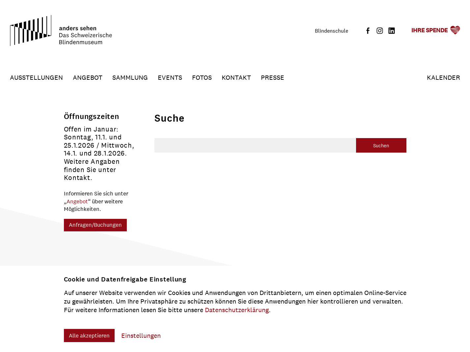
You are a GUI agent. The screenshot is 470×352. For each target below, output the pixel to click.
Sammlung (130, 77)
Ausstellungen (36, 77)
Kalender (443, 77)
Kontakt (236, 77)
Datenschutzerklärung (237, 310)
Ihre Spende (429, 30)
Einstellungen (141, 335)
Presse (272, 77)
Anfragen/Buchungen (95, 224)
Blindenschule (331, 30)
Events (170, 77)
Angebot (87, 77)
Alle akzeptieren (89, 335)
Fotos (202, 77)
